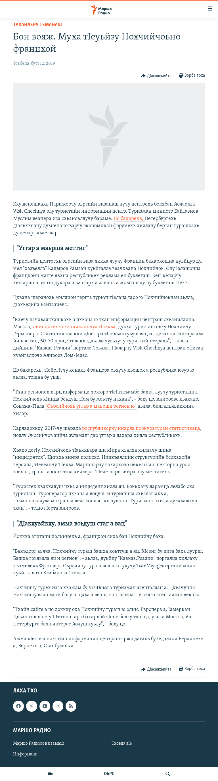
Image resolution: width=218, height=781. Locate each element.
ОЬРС (109, 774)
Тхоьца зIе (122, 743)
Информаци (25, 754)
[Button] (156, 76)
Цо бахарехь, (129, 218)
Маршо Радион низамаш (38, 743)
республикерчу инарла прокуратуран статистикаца (141, 428)
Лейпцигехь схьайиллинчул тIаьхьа (74, 327)
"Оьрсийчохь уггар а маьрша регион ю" (91, 406)
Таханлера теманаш (37, 25)
